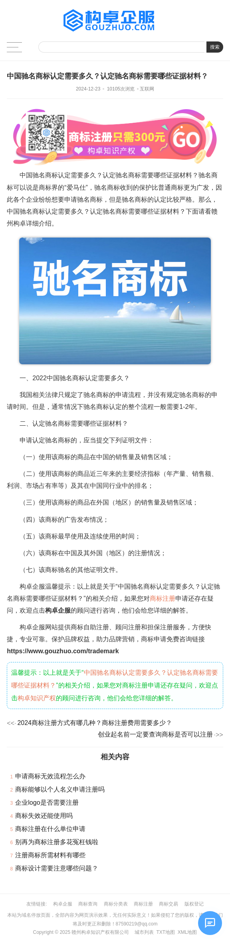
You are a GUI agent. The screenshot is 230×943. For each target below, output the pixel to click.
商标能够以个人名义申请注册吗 (60, 789)
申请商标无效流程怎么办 (50, 776)
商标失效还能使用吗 (44, 815)
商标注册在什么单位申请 (50, 828)
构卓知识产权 (37, 698)
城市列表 (144, 932)
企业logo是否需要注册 (46, 802)
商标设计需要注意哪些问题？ (56, 868)
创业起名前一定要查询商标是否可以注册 (155, 734)
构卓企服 (62, 904)
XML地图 (187, 932)
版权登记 (194, 904)
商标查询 (87, 904)
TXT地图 (165, 932)
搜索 (215, 47)
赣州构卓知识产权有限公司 (100, 932)
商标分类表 (116, 904)
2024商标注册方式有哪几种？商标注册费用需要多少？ (94, 722)
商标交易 (168, 904)
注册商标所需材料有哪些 (50, 855)
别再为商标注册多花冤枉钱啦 (56, 842)
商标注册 (162, 598)
